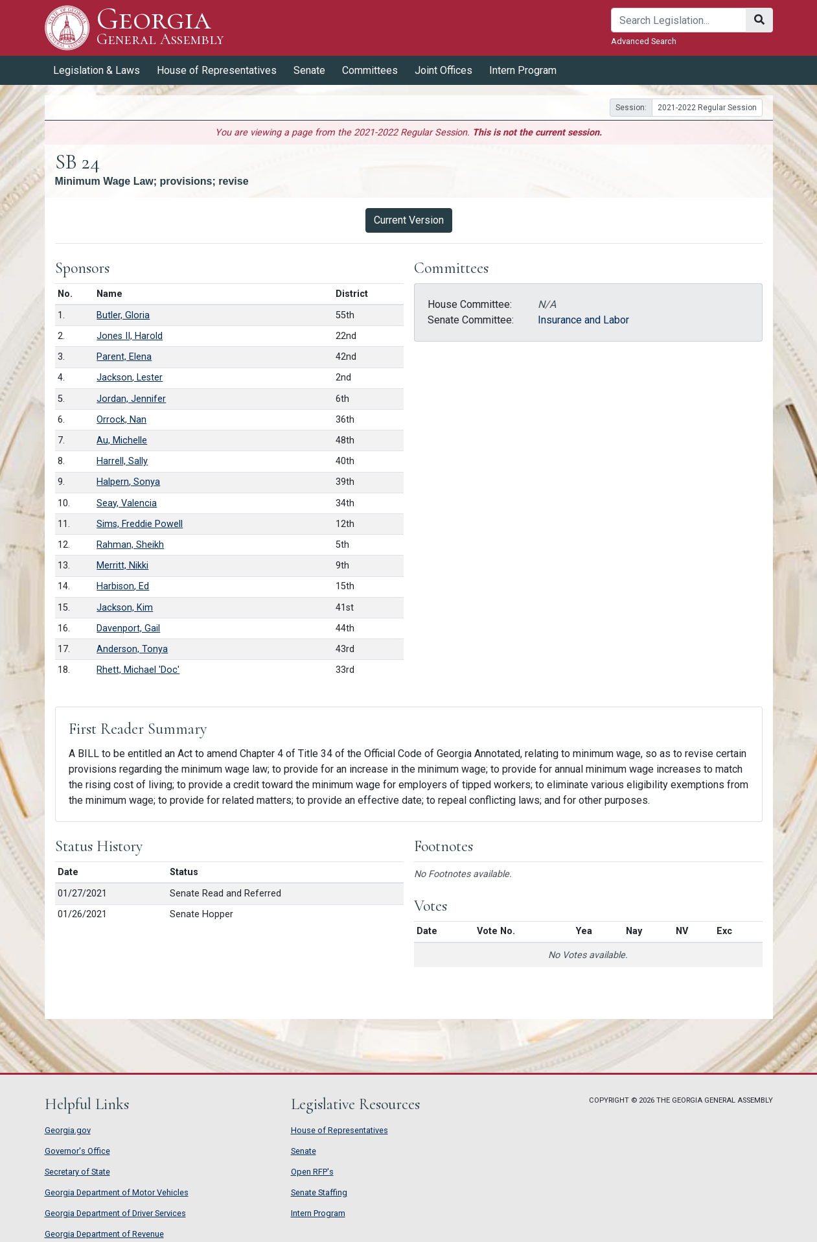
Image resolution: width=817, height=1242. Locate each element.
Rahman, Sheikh (130, 544)
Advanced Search (643, 41)
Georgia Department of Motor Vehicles (117, 1192)
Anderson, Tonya (132, 649)
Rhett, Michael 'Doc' (138, 669)
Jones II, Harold (130, 336)
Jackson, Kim (125, 607)
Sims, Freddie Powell (140, 524)
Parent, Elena (124, 356)
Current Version (409, 220)
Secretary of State (77, 1172)
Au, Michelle (122, 440)
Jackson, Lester (130, 377)
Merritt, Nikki (122, 565)
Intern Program (523, 70)
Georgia (160, 27)
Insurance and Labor (583, 320)
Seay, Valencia (127, 503)
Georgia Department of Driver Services (115, 1213)
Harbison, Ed (123, 586)
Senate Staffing (319, 1192)
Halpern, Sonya (128, 481)
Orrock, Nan (121, 419)
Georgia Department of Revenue (104, 1234)
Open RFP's (312, 1172)
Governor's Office (77, 1151)
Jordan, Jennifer (131, 398)
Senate (309, 70)
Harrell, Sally (122, 461)
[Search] (678, 20)
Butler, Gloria (123, 315)
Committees (370, 70)
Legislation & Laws (96, 70)
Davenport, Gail (128, 628)
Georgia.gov (68, 1130)
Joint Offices (443, 70)
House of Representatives (217, 70)
